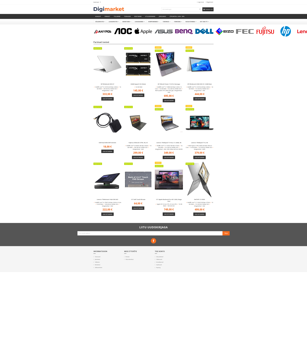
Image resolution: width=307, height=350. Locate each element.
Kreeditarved (159, 262)
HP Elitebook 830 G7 (107, 84)
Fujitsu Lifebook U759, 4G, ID (138, 142)
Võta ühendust (129, 259)
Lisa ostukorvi (107, 99)
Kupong (158, 267)
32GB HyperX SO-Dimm (138, 84)
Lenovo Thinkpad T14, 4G (199, 142)
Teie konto (160, 251)
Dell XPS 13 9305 (199, 199)
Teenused (97, 257)
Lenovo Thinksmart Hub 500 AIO (107, 199)
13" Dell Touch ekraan (138, 199)
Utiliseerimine (98, 267)
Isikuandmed (159, 257)
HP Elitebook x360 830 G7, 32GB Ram (199, 84)
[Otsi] (181, 9)
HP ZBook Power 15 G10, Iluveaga (169, 84)
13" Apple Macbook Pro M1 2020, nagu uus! (169, 200)
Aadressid (159, 265)
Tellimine (97, 262)
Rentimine (97, 265)
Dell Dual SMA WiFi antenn (107, 142)
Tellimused (159, 259)
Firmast (127, 257)
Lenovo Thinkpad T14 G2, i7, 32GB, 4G (168, 142)
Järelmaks (97, 259)
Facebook (153, 240)
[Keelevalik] (97, 2)
